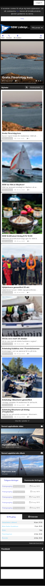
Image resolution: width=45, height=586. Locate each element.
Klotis (4, 530)
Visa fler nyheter (22, 421)
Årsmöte (5, 538)
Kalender (33, 517)
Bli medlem (17, 36)
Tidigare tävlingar (11, 480)
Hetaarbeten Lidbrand (9, 522)
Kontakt (9, 36)
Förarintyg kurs (7, 534)
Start (2, 36)
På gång (11, 517)
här (17, 11)
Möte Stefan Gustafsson (10, 526)
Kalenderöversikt (36, 543)
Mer (41, 36)
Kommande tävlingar (33, 480)
